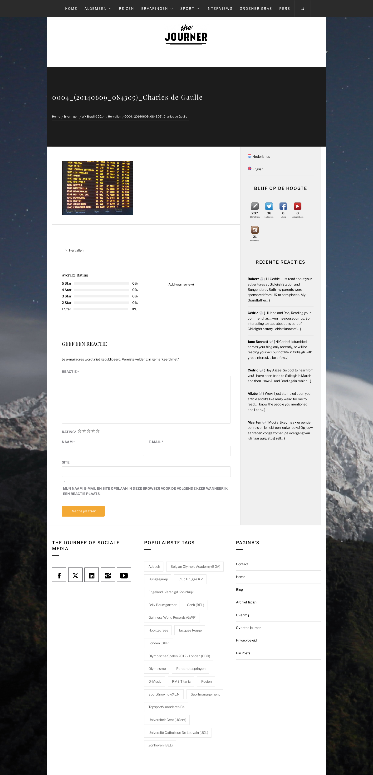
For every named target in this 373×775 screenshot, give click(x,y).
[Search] (302, 8)
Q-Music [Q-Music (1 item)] (155, 681)
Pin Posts (243, 653)
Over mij (242, 615)
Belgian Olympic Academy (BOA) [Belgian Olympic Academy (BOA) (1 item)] (195, 566)
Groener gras (256, 8)
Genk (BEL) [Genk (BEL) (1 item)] (195, 605)
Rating (69, 432)
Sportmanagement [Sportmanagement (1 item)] (205, 694)
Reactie (70, 372)
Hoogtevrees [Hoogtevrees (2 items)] (158, 630)
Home (71, 8)
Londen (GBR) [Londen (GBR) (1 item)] (159, 643)
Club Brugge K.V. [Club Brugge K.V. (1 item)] (190, 579)
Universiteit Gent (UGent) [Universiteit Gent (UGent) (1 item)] (167, 720)
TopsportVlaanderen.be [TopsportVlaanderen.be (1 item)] (166, 707)
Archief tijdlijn (246, 602)
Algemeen (98, 8)
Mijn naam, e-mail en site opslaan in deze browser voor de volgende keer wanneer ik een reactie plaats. (145, 491)
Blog (239, 589)
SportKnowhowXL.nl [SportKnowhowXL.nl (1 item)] (164, 694)
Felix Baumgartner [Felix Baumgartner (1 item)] (162, 605)
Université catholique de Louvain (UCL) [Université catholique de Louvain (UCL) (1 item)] (178, 733)
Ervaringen (157, 8)
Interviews (219, 8)
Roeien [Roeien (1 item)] (206, 681)
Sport (189, 8)
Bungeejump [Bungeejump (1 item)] (158, 579)
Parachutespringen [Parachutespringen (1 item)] (191, 668)
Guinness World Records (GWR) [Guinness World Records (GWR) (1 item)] (172, 617)
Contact (242, 564)
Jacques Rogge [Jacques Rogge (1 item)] (190, 630)
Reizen (126, 8)
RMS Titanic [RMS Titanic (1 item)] (181, 681)
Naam (68, 442)
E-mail (156, 442)
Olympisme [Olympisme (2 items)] (157, 668)
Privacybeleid (246, 640)
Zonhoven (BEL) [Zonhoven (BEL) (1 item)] (160, 745)
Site (65, 462)
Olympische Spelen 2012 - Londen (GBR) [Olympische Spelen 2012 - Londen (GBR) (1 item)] (179, 656)
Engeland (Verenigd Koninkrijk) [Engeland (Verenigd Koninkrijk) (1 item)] (171, 592)
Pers (284, 8)
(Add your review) (180, 284)
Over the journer (248, 628)
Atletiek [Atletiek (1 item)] (154, 566)
